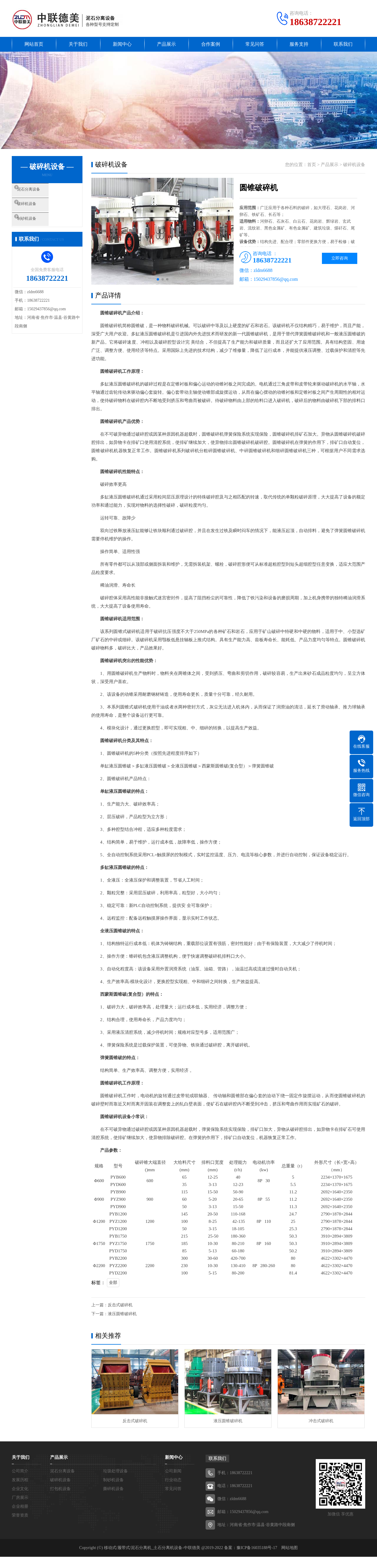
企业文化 (20, 1489)
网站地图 (289, 1548)
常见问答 (254, 44)
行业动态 (173, 1480)
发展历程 (20, 1480)
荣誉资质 (20, 1515)
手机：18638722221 (234, 1473)
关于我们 (78, 44)
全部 (113, 1282)
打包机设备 (60, 1489)
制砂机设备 (37, 226)
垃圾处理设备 (115, 1471)
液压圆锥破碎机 (122, 1314)
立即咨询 (339, 258)
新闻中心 (122, 44)
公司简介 (20, 1471)
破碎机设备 (37, 209)
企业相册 (20, 1507)
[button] (158, 279)
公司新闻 (173, 1471)
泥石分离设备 (39, 192)
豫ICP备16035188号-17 (257, 1548)
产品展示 (166, 44)
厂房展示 (20, 1498)
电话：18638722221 (234, 1486)
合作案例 (210, 44)
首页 (311, 164)
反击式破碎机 (120, 1305)
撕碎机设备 (113, 1489)
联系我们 (343, 44)
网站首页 (33, 44)
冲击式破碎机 (321, 1421)
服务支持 (299, 44)
